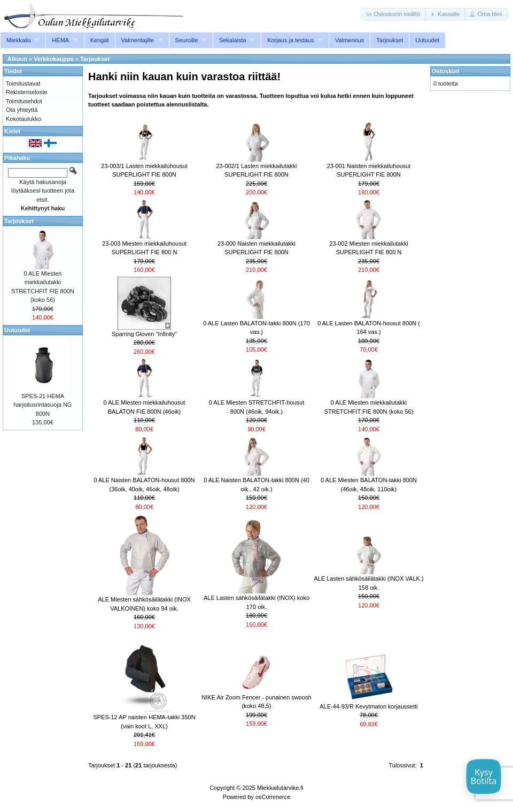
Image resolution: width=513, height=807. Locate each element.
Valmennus (349, 40)
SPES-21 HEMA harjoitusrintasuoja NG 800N (43, 405)
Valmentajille (137, 40)
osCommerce (272, 797)
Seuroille (186, 40)
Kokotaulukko (23, 119)
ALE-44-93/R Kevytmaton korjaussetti (368, 706)
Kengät (99, 40)
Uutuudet (427, 40)
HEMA (60, 40)
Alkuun (17, 59)
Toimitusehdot (24, 101)
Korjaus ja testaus (290, 40)
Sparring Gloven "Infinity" (144, 334)
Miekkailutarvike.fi (280, 788)
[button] (393, 14)
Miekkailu (18, 40)
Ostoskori (445, 71)
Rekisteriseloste (27, 92)
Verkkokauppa (54, 59)
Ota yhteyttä (21, 109)
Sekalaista (232, 40)
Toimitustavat (23, 83)
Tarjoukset (389, 40)
